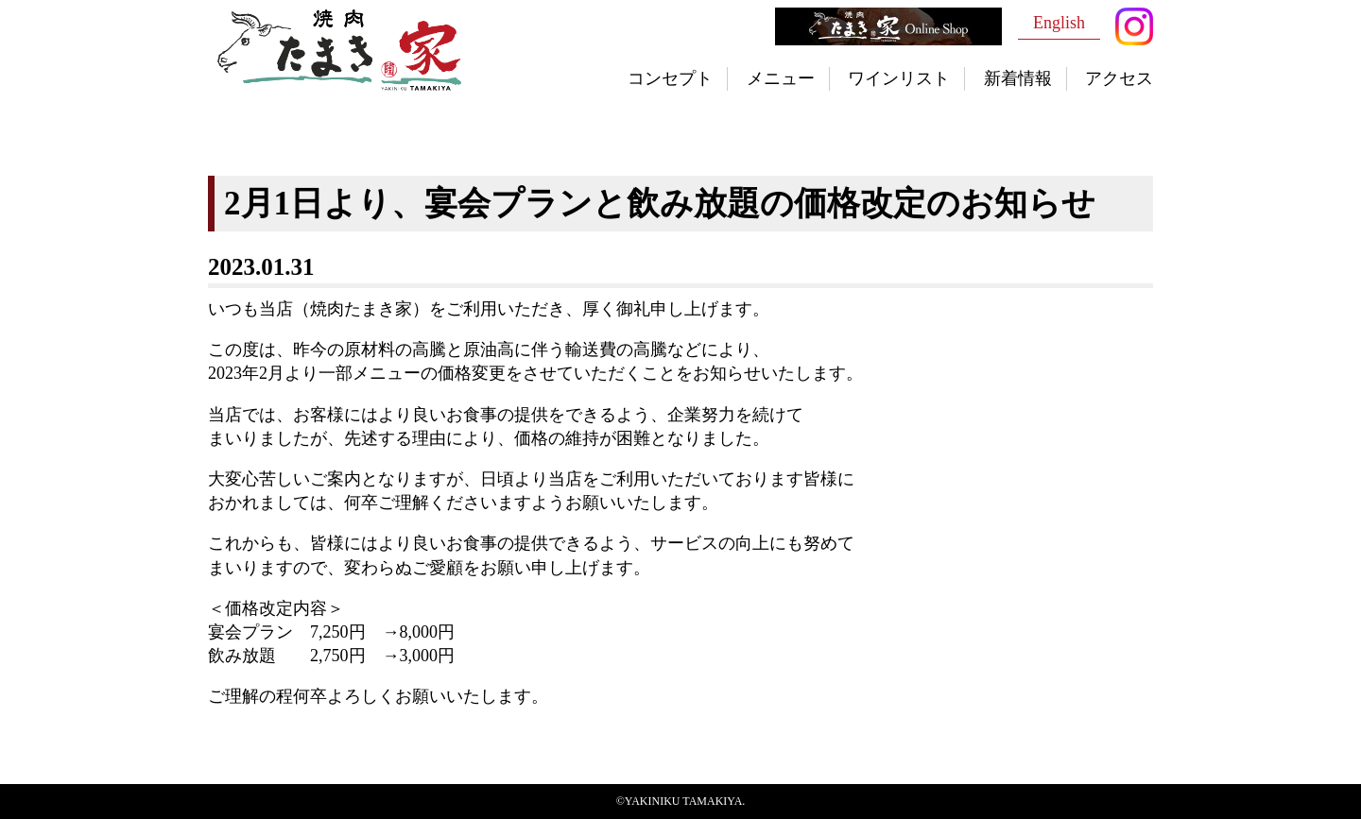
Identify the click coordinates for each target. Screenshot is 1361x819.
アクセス (1119, 78)
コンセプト (670, 78)
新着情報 (1018, 78)
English (1059, 22)
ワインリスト (899, 78)
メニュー (781, 78)
